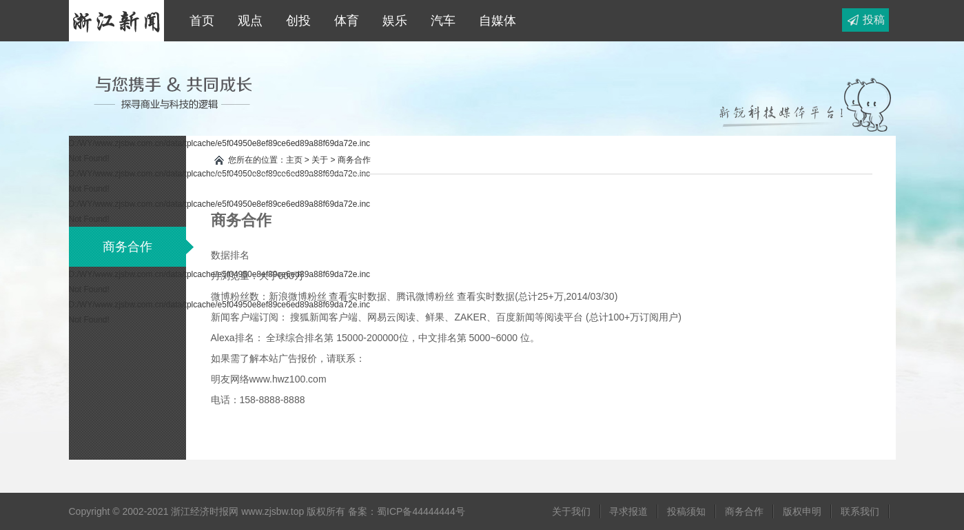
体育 (343, 21)
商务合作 (144, 246)
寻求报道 (628, 511)
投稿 (874, 20)
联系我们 (860, 511)
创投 (295, 21)
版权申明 (802, 511)
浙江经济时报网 (116, 20)
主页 (294, 160)
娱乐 (391, 21)
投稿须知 (686, 511)
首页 (198, 21)
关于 (319, 160)
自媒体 (494, 21)
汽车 (439, 21)
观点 (247, 21)
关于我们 (571, 511)
